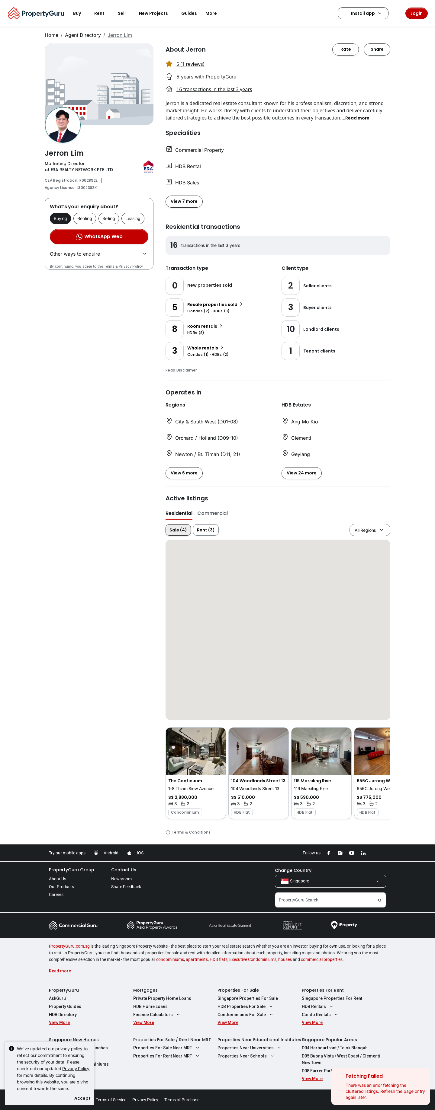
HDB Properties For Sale (246, 1006)
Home (51, 35)
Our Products (61, 886)
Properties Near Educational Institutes (259, 1040)
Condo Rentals (320, 1014)
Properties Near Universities (250, 1048)
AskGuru (57, 998)
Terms (109, 266)
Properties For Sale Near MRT (167, 1048)
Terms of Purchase (181, 1099)
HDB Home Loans (150, 1006)
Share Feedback (126, 886)
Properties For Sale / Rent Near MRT (172, 1040)
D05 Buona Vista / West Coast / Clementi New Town (341, 1059)
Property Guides (65, 1006)
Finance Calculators (157, 1014)
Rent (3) (206, 530)
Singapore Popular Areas (329, 1040)
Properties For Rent (323, 990)
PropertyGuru (64, 990)
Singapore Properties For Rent (332, 998)
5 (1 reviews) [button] (190, 64)
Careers (56, 894)
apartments (197, 959)
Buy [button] (80, 13)
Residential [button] (179, 513)
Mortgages (145, 990)
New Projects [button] (157, 13)
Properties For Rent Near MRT (167, 1056)
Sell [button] (125, 13)
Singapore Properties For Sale (248, 998)
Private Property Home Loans (162, 998)
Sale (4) (178, 530)
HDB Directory (63, 1014)
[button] (357, 117)
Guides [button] (189, 13)
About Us (57, 878)
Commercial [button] (212, 513)
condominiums (170, 959)
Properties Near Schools (246, 1056)
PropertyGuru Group (71, 870)
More (214, 13)
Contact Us (123, 870)
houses (285, 959)
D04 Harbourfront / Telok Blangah (335, 1047)
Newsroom (121, 878)
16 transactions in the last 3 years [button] (214, 89)
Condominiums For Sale (246, 1014)
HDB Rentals (318, 1006)
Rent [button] (103, 13)
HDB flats (218, 959)
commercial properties (322, 959)
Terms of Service (111, 1099)
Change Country (293, 870)
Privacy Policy (131, 266)
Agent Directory (83, 35)
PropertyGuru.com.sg (69, 946)
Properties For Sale (238, 990)
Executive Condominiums (252, 959)
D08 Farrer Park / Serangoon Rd (333, 1070)
